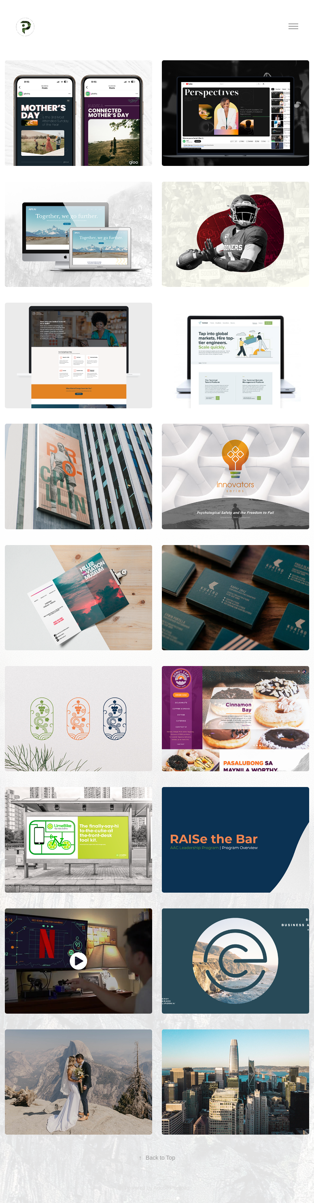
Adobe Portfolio (171, 1188)
